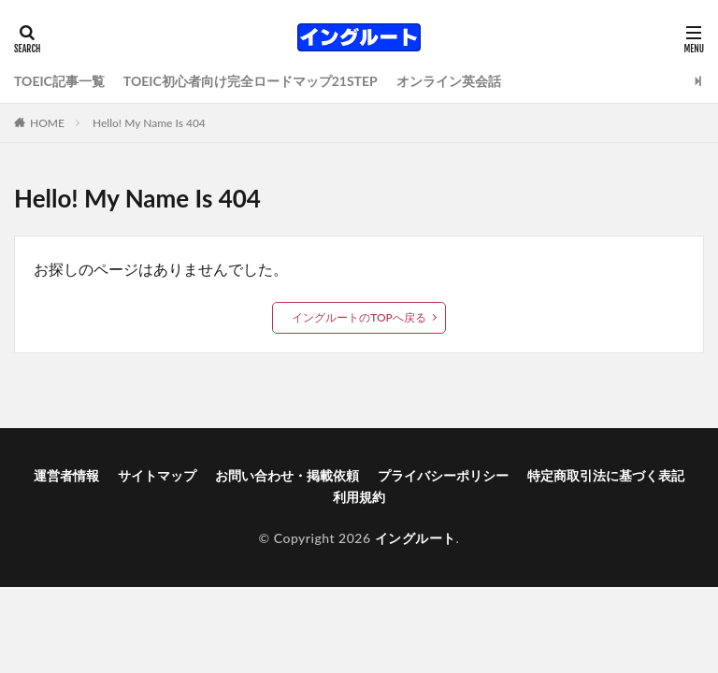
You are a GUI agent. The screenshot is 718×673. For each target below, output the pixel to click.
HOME (47, 123)
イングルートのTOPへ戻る (359, 317)
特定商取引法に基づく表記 (605, 475)
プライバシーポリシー (443, 475)
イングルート (415, 538)
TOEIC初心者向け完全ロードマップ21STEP (250, 81)
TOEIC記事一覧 (59, 81)
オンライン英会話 (448, 81)
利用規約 (359, 497)
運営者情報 (66, 475)
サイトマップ (157, 475)
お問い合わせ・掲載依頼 (287, 475)
